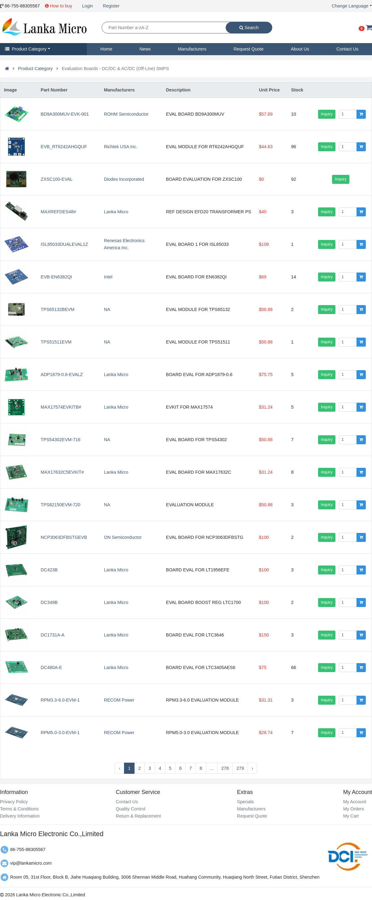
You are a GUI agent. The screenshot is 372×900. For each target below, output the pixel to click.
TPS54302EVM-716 (60, 439)
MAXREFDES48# (58, 211)
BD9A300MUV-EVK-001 (65, 114)
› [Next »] (252, 768)
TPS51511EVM (56, 341)
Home (106, 49)
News (145, 49)
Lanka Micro (116, 211)
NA (107, 309)
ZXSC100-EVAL (57, 179)
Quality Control (130, 808)
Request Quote (248, 49)
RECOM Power (119, 700)
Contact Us (347, 49)
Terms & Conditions (19, 808)
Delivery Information (20, 816)
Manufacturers (192, 49)
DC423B (49, 569)
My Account (354, 801)
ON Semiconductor (123, 537)
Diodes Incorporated (124, 179)
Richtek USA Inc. (120, 146)
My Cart (351, 816)
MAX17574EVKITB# (61, 407)
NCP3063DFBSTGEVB (64, 537)
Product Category (25, 49)
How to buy (58, 5)
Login (87, 5)
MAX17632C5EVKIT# (62, 472)
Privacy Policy (14, 801)
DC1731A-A (52, 634)
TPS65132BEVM (57, 309)
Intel (108, 276)
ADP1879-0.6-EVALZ (62, 374)
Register (111, 5)
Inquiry (327, 114)
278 (225, 768)
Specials (245, 801)
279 (240, 768)
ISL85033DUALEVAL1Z (64, 244)
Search (249, 27)
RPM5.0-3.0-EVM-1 (60, 732)
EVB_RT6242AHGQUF (64, 146)
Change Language (350, 5)
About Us (300, 49)
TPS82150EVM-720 (60, 504)
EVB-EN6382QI (56, 276)
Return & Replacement (138, 816)
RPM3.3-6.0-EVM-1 (60, 700)
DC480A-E (51, 667)
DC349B (49, 602)
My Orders (353, 808)
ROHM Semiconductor (126, 114)
